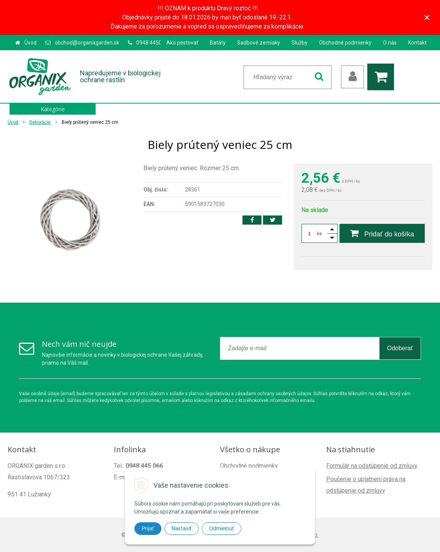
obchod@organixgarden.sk (87, 43)
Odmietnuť (221, 528)
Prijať (148, 528)
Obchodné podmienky (345, 43)
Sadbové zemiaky (258, 43)
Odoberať (400, 348)
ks (319, 233)
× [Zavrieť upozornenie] (427, 17)
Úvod (30, 43)
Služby (300, 43)
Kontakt (417, 43)
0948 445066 (152, 43)
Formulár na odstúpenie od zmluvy (372, 465)
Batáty (218, 43)
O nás (390, 43)
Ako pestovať (182, 43)
